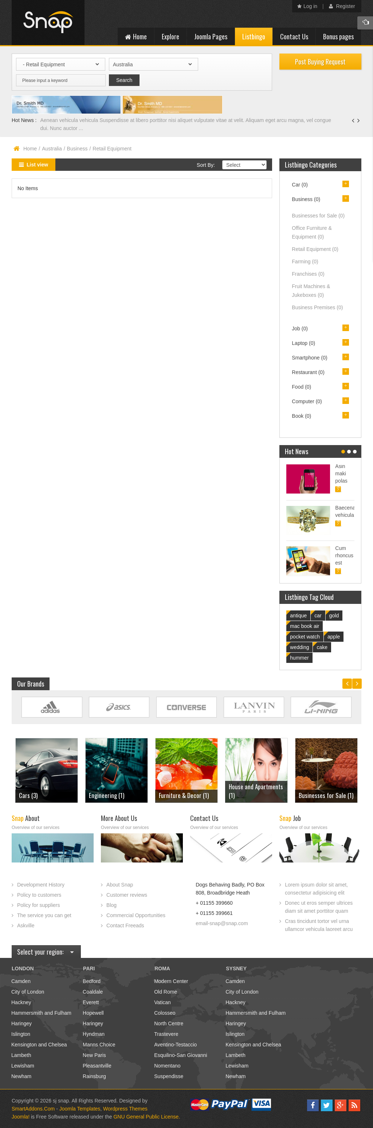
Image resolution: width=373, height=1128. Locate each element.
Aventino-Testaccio (175, 1045)
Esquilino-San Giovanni (180, 1055)
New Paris (94, 1055)
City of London (27, 992)
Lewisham (22, 1066)
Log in (307, 6)
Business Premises (317, 307)
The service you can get (44, 915)
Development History (40, 885)
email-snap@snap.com (222, 923)
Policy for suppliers (38, 905)
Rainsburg (94, 1076)
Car (300, 185)
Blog (111, 905)
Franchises (308, 274)
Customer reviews (126, 895)
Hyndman (94, 1034)
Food (301, 387)
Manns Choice (99, 1045)
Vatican (162, 1002)
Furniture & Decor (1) (184, 795)
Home (30, 149)
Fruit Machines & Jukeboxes (311, 290)
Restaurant (308, 372)
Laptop (303, 343)
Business (77, 149)
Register (342, 6)
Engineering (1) (106, 795)
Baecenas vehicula (344, 511)
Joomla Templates (80, 1109)
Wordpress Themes (125, 1109)
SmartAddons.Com (33, 1109)
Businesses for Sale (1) (326, 795)
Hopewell (93, 1013)
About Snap (119, 885)
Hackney (21, 1002)
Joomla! (21, 1117)
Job (300, 328)
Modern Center (171, 981)
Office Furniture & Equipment (311, 232)
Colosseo (164, 1013)
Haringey (21, 1023)
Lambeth (21, 1055)
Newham (21, 1076)
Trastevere (166, 1034)
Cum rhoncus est (344, 555)
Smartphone (309, 358)
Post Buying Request (320, 61)
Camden (21, 981)
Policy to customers (39, 895)
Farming (305, 261)
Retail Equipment (315, 249)
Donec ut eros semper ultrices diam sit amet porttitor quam (319, 907)
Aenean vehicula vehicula (69, 120)
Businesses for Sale (318, 216)
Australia (52, 149)
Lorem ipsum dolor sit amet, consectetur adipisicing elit (316, 889)
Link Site (51, 707)
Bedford (92, 981)
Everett (91, 1002)
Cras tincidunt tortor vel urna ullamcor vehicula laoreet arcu (319, 925)
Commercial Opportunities (135, 915)
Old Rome (165, 992)
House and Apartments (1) (256, 791)
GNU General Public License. (146, 1117)
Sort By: (206, 165)
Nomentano (167, 1066)
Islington (20, 1034)
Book (301, 416)
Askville (25, 925)
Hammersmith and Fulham (41, 1013)
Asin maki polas (341, 473)
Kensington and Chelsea (39, 1045)
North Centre (168, 1023)
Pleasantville (97, 1066)
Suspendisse (168, 1076)
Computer (307, 401)
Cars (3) (28, 795)
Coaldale (93, 992)
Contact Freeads (125, 925)
